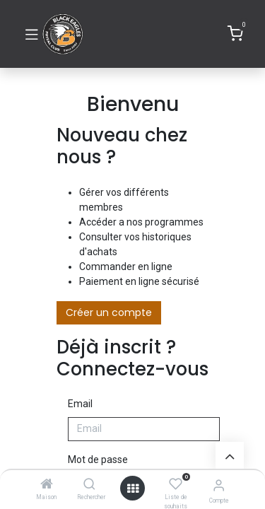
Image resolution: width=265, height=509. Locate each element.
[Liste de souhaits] (175, 484)
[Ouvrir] (133, 488)
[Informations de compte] (218, 485)
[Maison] (46, 485)
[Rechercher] (89, 485)
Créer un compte (109, 312)
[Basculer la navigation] (32, 34)
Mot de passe (98, 459)
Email (80, 403)
